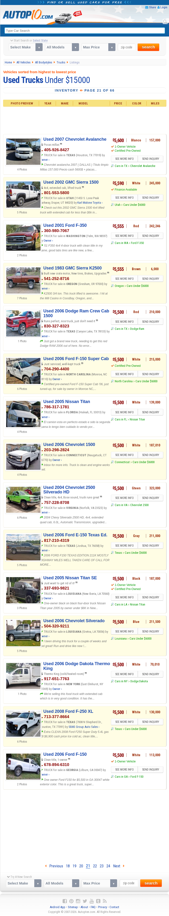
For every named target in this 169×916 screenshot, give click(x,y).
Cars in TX (121, 166)
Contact (114, 907)
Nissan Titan (137, 419)
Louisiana (121, 638)
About (84, 907)
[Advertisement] (85, 119)
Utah (117, 205)
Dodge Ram (137, 329)
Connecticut (122, 462)
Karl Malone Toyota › (90, 202)
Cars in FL (121, 419)
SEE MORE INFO (124, 158)
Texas (118, 552)
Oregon (119, 286)
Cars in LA (121, 604)
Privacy (102, 907)
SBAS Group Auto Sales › (84, 727)
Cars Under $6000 (134, 205)
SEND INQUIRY (150, 158)
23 (102, 866)
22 (95, 866)
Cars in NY (121, 681)
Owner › (45, 159)
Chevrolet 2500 (139, 505)
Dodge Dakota (139, 681)
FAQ (93, 907)
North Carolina (124, 381)
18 (68, 866)
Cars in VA (121, 505)
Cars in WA (121, 243)
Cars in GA (121, 776)
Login (163, 7)
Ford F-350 (137, 243)
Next (118, 866)
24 (108, 866)
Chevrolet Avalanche (142, 166)
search (148, 47)
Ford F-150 (136, 776)
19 (74, 866)
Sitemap (73, 907)
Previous (54, 866)
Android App (57, 907)
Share (152, 7)
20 (81, 866)
